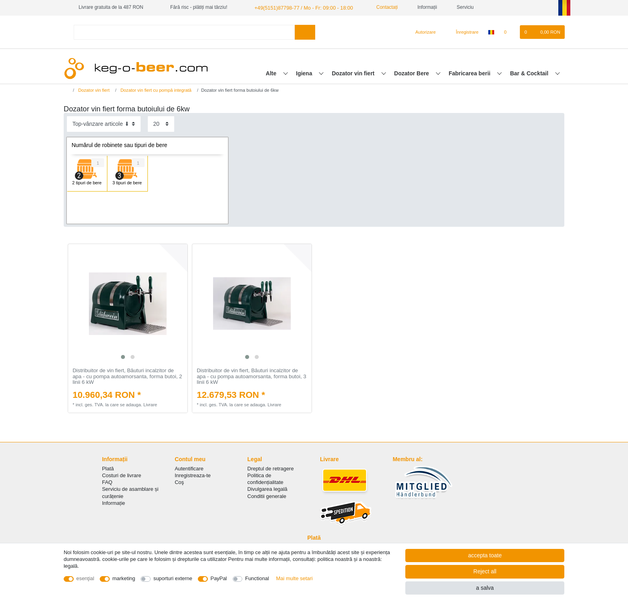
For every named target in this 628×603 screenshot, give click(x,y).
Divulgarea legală (268, 489)
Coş (179, 482)
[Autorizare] (422, 31)
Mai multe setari (294, 578)
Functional (257, 578)
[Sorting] (104, 123)
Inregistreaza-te (193, 475)
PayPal (219, 578)
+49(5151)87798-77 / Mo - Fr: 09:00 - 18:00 (300, 7)
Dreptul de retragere (271, 468)
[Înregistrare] (462, 31)
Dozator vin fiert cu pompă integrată (155, 89)
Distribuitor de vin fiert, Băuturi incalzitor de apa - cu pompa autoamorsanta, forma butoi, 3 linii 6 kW (251, 376)
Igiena (305, 72)
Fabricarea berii (470, 72)
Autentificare (189, 468)
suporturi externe (172, 578)
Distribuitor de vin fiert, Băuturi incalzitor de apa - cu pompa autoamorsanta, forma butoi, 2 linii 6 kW (127, 376)
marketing (124, 578)
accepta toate (485, 555)
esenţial (85, 578)
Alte (272, 72)
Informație (113, 503)
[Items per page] (161, 123)
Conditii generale (267, 495)
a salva (484, 588)
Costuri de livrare (121, 475)
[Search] (305, 31)
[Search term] (184, 31)
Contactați (379, 7)
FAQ (107, 482)
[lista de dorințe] (509, 31)
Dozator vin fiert (354, 72)
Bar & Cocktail (530, 72)
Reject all (485, 571)
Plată (108, 468)
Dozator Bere (412, 72)
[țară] (491, 31)
